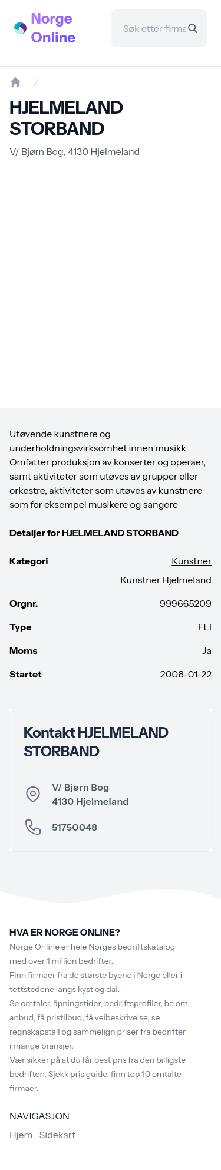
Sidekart (57, 1135)
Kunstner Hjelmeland (166, 580)
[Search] (193, 28)
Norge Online (53, 28)
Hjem (20, 1135)
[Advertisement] (110, 283)
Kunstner (191, 561)
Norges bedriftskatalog (131, 946)
